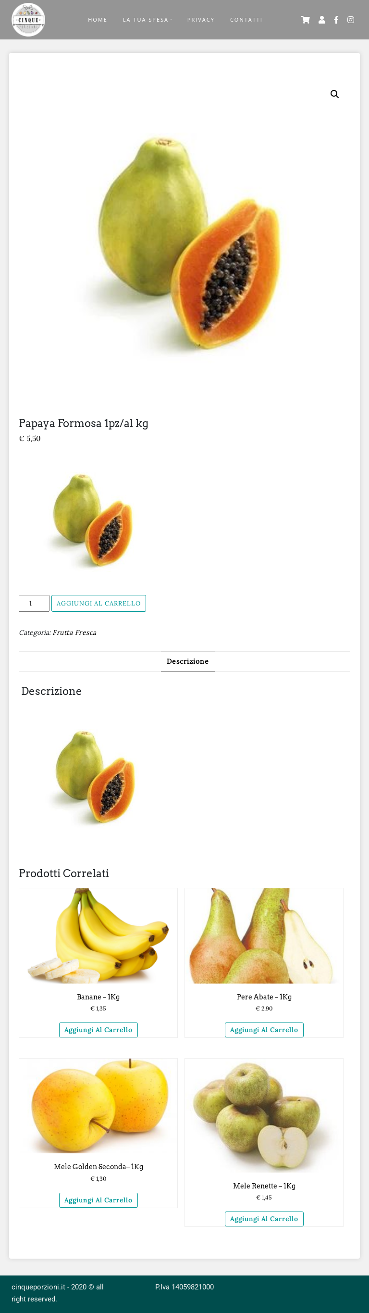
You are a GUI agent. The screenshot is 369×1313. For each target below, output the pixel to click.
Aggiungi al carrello (99, 603)
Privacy (201, 19)
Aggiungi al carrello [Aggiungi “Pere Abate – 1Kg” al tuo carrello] (264, 1030)
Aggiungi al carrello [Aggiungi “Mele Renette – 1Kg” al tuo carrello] (264, 1219)
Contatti (246, 19)
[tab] (188, 661)
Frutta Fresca (74, 632)
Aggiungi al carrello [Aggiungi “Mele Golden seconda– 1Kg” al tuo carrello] (98, 1200)
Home (98, 19)
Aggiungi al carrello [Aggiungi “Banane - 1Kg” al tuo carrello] (98, 1030)
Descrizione (188, 661)
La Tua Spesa (146, 19)
